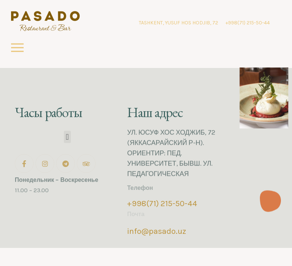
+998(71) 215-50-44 (248, 23)
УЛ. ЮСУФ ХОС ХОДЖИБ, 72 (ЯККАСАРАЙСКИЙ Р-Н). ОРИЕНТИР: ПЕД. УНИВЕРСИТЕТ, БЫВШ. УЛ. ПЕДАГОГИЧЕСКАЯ (171, 149)
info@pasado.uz (156, 231)
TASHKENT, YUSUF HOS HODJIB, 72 (178, 23)
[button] (67, 137)
